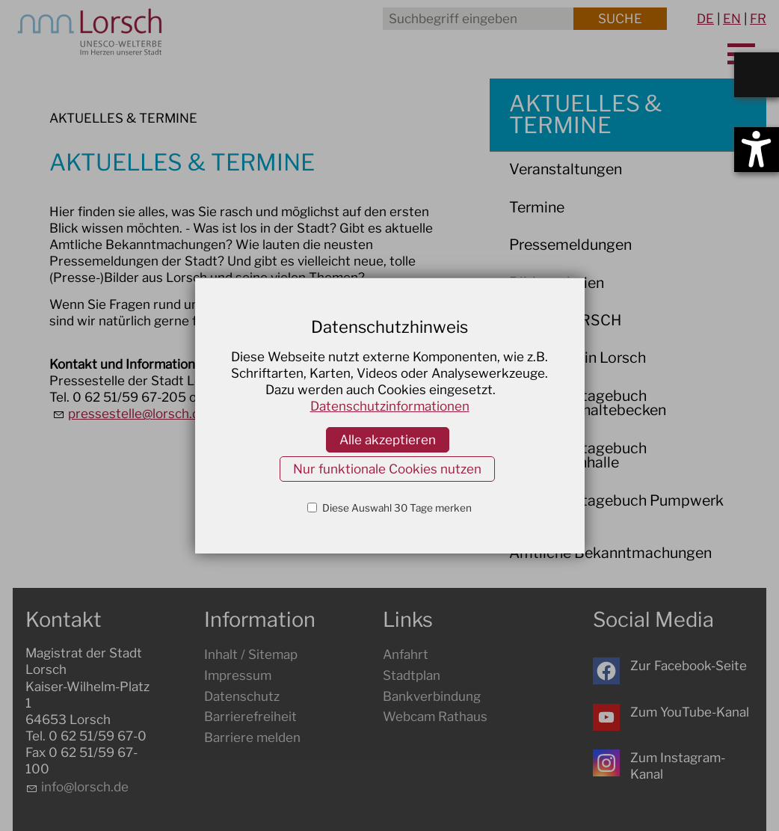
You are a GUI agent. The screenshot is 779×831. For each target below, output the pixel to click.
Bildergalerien (556, 283)
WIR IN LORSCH (565, 320)
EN (732, 18)
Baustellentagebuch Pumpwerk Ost (616, 507)
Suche (620, 18)
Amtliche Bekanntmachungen (610, 553)
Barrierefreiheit (250, 716)
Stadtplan (411, 675)
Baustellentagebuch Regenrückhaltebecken (587, 403)
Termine (536, 207)
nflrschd (85, 786)
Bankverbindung (432, 696)
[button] (606, 670)
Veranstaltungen (565, 169)
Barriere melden (252, 737)
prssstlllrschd (137, 413)
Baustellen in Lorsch (577, 358)
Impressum (237, 675)
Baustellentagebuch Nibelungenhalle (578, 455)
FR (758, 18)
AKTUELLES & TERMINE (585, 114)
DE (705, 18)
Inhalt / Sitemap (251, 654)
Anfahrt (405, 654)
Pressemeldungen (570, 245)
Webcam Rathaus (435, 716)
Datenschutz (242, 696)
